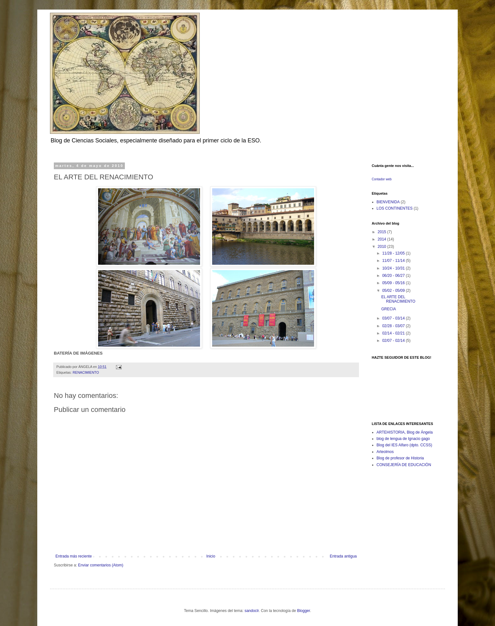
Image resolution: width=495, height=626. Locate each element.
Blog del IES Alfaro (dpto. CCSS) (404, 445)
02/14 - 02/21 (394, 333)
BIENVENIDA (388, 202)
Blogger (303, 610)
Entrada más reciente (73, 556)
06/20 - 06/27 (394, 275)
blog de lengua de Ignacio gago (403, 438)
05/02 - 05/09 (394, 290)
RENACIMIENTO (86, 372)
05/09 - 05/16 (394, 283)
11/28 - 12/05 (394, 253)
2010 (382, 246)
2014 (382, 239)
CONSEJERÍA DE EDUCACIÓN (404, 465)
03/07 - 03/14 (394, 318)
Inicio (210, 556)
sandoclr (252, 610)
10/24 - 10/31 (394, 268)
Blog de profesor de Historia (400, 458)
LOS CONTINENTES (394, 208)
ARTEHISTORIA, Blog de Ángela (405, 432)
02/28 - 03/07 (394, 326)
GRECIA (388, 309)
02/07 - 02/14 (394, 340)
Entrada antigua (343, 556)
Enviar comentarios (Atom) (100, 565)
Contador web (381, 179)
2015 (382, 232)
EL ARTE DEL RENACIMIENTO (398, 299)
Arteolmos (385, 452)
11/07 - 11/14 (394, 260)
